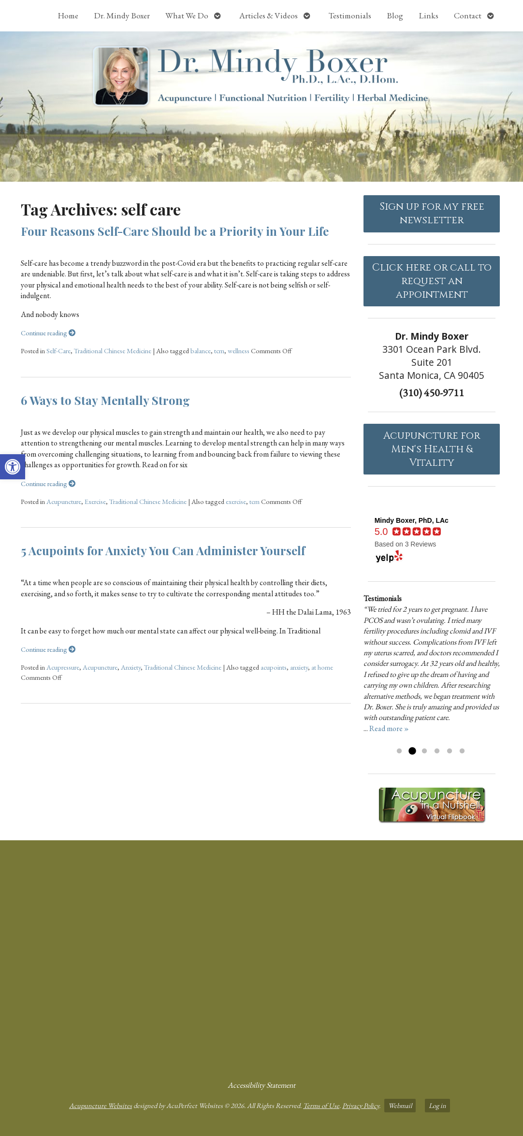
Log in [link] (437, 1105)
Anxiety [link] (131, 667)
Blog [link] (395, 15)
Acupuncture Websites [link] (100, 1105)
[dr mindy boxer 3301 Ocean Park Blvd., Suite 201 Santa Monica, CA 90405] (261, 956)
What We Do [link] (186, 15)
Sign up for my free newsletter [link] (431, 213)
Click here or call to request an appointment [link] (432, 281)
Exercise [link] (95, 501)
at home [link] (322, 667)
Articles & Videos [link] (268, 15)
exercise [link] (236, 501)
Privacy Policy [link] (360, 1105)
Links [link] (428, 15)
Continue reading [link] (48, 332)
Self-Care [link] (58, 350)
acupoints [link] (274, 667)
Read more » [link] (389, 728)
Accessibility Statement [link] (261, 1085)
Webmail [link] (400, 1105)
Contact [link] (467, 15)
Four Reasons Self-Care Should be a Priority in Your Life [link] (175, 231)
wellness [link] (238, 350)
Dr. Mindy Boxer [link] (122, 15)
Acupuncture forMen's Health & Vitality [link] (431, 449)
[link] (12, 466)
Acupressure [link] (62, 667)
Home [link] (68, 15)
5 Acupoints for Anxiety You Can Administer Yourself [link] (163, 550)
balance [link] (200, 350)
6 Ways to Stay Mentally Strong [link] (105, 400)
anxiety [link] (299, 667)
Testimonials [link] (350, 15)
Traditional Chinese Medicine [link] (112, 350)
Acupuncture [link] (63, 501)
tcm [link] (219, 350)
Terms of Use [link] (321, 1105)
